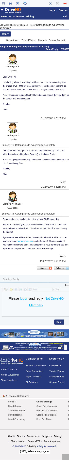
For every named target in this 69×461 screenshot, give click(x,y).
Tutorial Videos (29, 41)
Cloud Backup (15, 415)
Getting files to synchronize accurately (29, 47)
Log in (52, 10)
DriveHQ (31, 447)
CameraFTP (34, 442)
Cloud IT (12, 402)
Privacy (57, 437)
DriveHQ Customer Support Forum (18, 26)
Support (46, 437)
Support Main (12, 41)
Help (65, 17)
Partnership (33, 437)
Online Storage (44, 402)
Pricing (29, 17)
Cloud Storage (15, 407)
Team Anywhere (9, 381)
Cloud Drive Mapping (46, 407)
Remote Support (57, 41)
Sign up (63, 10)
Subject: (4, 47)
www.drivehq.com (25, 242)
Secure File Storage (46, 415)
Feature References (19, 397)
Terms (20, 437)
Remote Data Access (46, 411)
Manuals (42, 41)
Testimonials (17, 442)
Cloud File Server (16, 411)
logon (24, 299)
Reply (5, 34)
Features (6, 17)
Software (18, 17)
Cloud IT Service (9, 370)
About (11, 437)
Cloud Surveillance (10, 375)
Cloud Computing (16, 420)
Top (67, 286)
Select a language (34, 452)
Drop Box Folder (44, 420)
